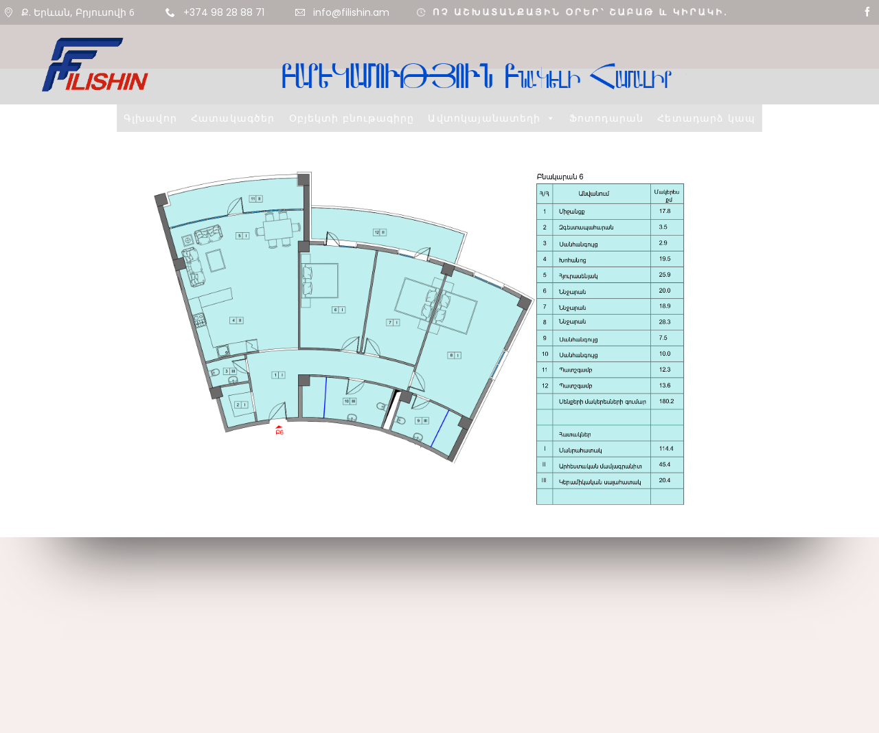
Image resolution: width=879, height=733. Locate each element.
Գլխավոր (150, 117)
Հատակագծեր (233, 117)
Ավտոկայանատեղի (491, 117)
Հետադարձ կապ (706, 117)
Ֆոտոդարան (606, 117)
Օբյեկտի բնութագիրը (352, 117)
